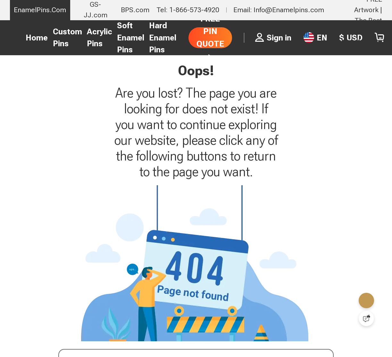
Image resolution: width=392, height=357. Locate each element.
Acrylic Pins (99, 37)
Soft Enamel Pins (130, 37)
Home (37, 37)
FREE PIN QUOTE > (210, 37)
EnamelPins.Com (40, 10)
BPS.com (135, 10)
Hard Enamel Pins (162, 37)
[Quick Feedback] (366, 318)
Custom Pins (67, 37)
